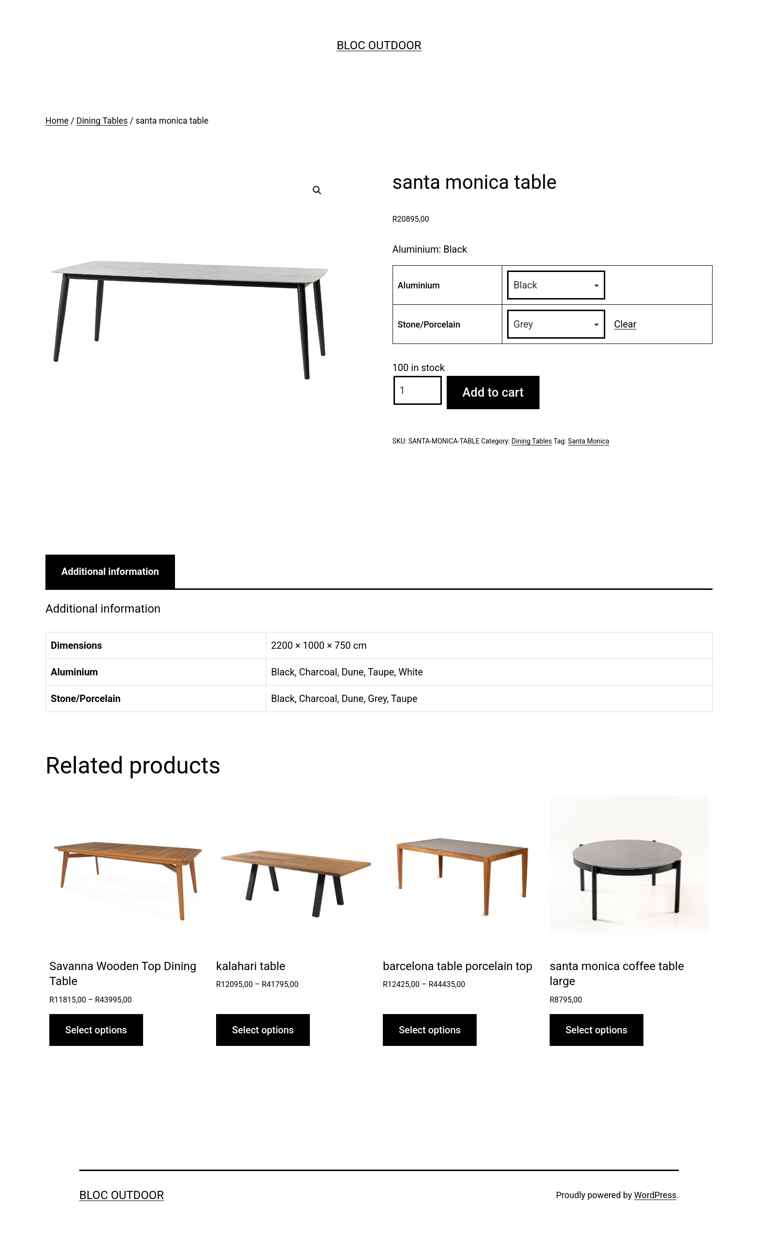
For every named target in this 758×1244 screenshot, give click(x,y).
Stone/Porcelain (429, 324)
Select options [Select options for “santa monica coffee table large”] (596, 1030)
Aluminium (419, 285)
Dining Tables (102, 121)
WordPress (655, 1195)
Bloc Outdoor (378, 45)
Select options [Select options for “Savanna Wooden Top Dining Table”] (96, 1030)
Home (57, 121)
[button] (317, 190)
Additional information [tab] (110, 571)
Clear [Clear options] (625, 324)
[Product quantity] (418, 390)
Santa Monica (589, 441)
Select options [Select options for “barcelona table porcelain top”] (430, 1030)
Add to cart (493, 392)
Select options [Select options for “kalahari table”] (263, 1030)
